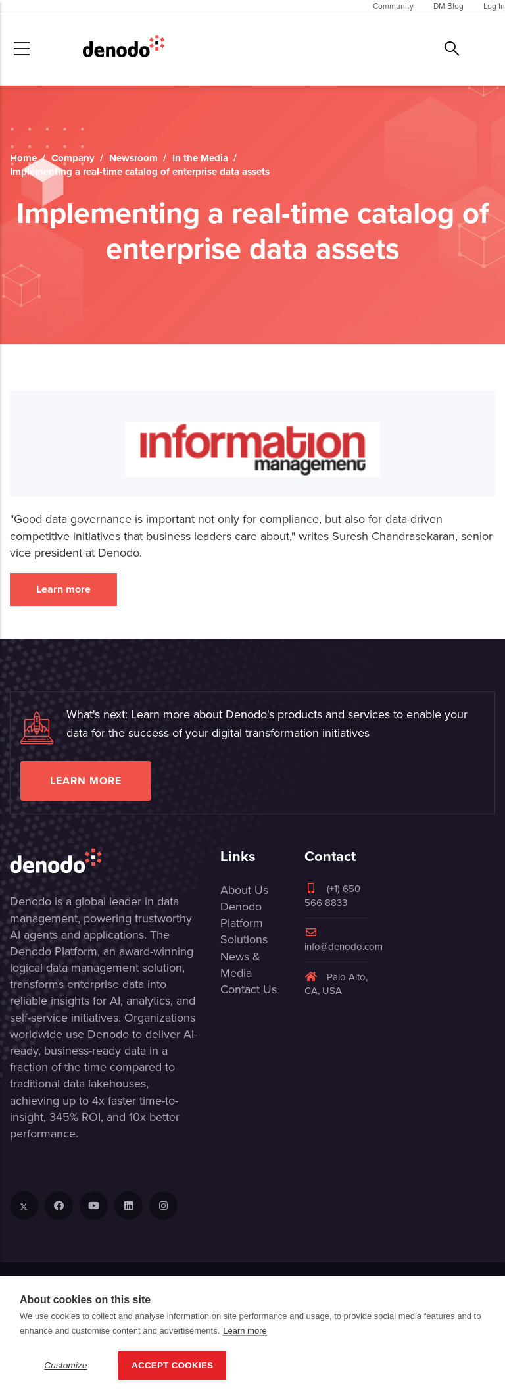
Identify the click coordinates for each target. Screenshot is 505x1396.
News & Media (240, 965)
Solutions (244, 939)
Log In (494, 6)
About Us (244, 890)
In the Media (200, 158)
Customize (65, 1365)
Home (23, 158)
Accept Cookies (172, 1365)
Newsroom (133, 158)
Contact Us (248, 989)
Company (73, 158)
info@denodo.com (343, 940)
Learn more (63, 589)
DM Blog (448, 6)
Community (393, 6)
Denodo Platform (241, 915)
